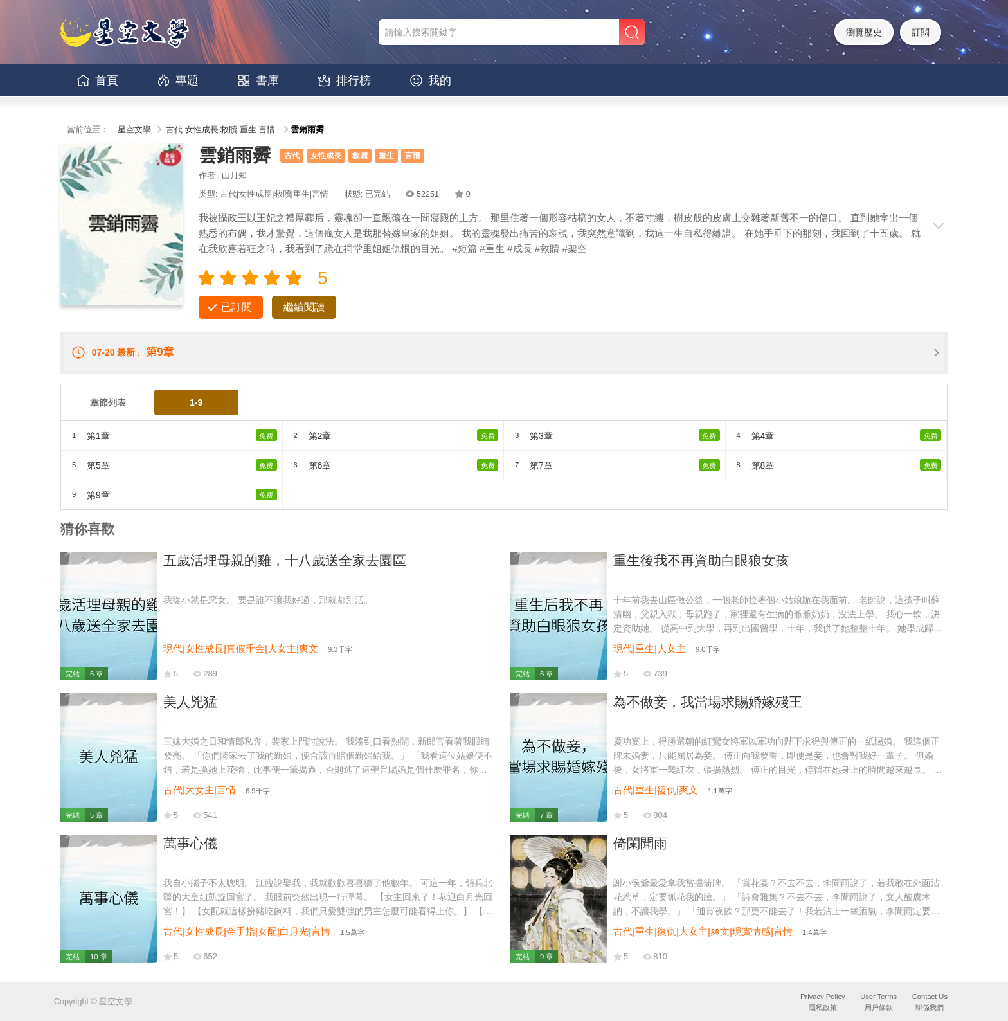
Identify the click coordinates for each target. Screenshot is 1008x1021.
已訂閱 (236, 307)
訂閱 (921, 32)
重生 (248, 129)
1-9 (196, 402)
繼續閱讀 (304, 307)
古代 (174, 129)
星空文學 (134, 129)
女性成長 (202, 129)
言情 (266, 129)
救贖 (229, 129)
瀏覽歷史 (864, 32)
